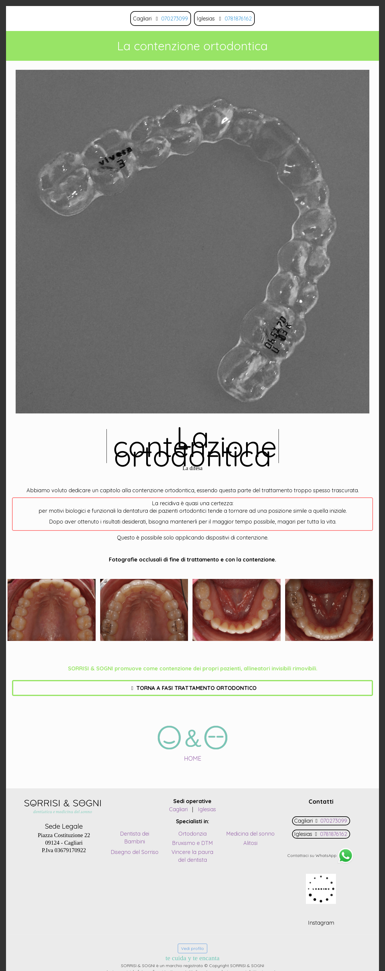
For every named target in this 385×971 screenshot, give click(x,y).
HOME (192, 758)
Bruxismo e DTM (192, 843)
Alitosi (250, 843)
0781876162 (238, 18)
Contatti (321, 801)
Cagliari (178, 809)
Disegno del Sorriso (135, 852)
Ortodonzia (192, 833)
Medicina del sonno (250, 833)
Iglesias (207, 809)
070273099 (174, 18)
